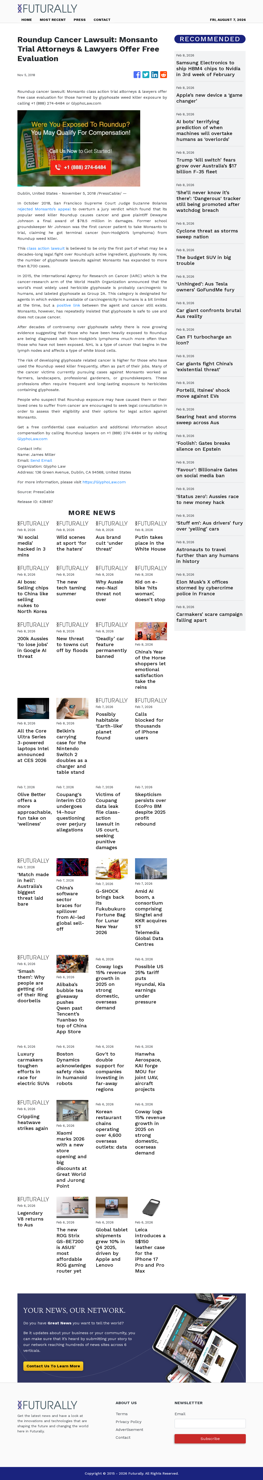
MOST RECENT (53, 20)
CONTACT (102, 20)
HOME (26, 20)
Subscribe (210, 1438)
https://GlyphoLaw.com (104, 482)
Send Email (41, 460)
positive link (68, 305)
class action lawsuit (46, 248)
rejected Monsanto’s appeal (43, 209)
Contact (123, 1437)
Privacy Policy (128, 1421)
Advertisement (129, 1429)
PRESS (80, 20)
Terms (122, 1414)
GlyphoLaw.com (32, 438)
